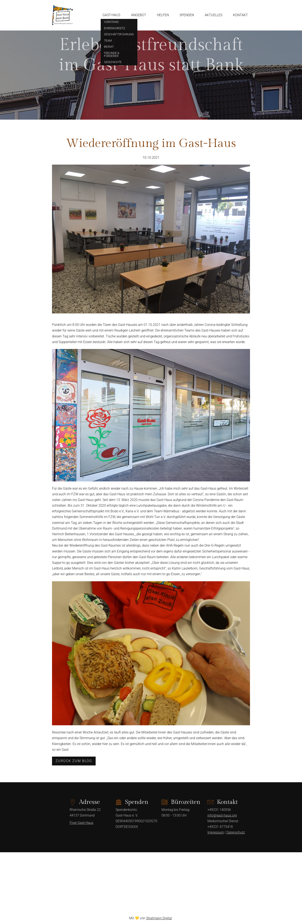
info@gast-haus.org (222, 815)
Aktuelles (213, 15)
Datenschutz (235, 832)
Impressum (215, 832)
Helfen (163, 15)
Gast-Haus (111, 15)
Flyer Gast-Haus (81, 823)
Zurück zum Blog (74, 761)
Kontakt (240, 15)
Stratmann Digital (159, 918)
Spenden (187, 15)
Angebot (138, 15)
